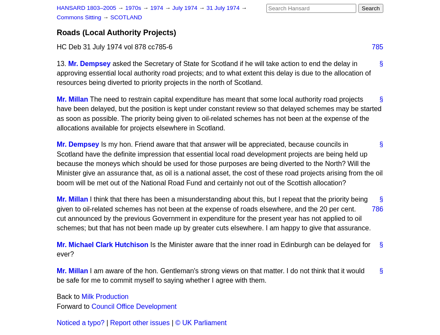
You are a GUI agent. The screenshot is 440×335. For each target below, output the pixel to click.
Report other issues (140, 322)
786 (377, 209)
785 (377, 47)
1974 (157, 8)
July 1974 (185, 8)
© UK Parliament (200, 322)
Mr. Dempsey (89, 63)
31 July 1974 (223, 8)
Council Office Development (134, 306)
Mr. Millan (72, 99)
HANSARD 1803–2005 (86, 8)
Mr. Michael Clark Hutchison (102, 244)
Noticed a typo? (80, 322)
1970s (134, 8)
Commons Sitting (80, 17)
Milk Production (105, 296)
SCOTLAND (126, 17)
